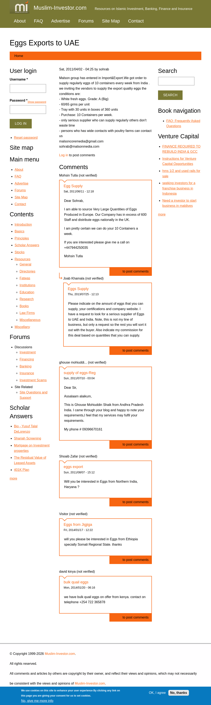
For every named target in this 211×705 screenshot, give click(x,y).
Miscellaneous (30, 320)
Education (27, 292)
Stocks (20, 252)
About (20, 21)
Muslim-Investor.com (60, 653)
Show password (37, 101)
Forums (86, 21)
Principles (22, 238)
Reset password (26, 137)
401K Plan (21, 470)
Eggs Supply (78, 289)
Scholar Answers (27, 245)
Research (27, 299)
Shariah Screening (27, 438)
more (13, 478)
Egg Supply (73, 186)
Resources (22, 259)
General (25, 264)
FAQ (38, 21)
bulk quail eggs (76, 582)
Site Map (111, 21)
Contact (136, 21)
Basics (19, 231)
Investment (28, 352)
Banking (26, 366)
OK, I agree (157, 692)
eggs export (73, 467)
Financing (27, 359)
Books (24, 306)
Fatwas (25, 278)
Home (18, 56)
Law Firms (27, 313)
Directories (27, 271)
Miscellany (22, 327)
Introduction (23, 224)
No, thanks (178, 692)
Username (19, 79)
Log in (63, 155)
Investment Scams (33, 380)
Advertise (60, 21)
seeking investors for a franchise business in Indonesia (178, 188)
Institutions (27, 285)
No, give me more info (37, 701)
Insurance (27, 373)
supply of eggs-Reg (80, 373)
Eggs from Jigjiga (78, 525)
